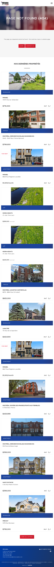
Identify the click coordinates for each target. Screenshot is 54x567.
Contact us (30, 46)
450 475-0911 (8, 554)
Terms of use (28, 563)
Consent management (36, 563)
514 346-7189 (8, 555)
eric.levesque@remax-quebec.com (14, 557)
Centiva (29, 565)
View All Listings (27, 536)
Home (21, 46)
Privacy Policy (21, 563)
